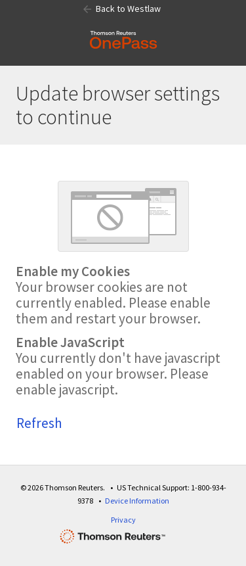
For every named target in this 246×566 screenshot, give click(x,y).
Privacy (123, 520)
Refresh (39, 423)
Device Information (137, 501)
